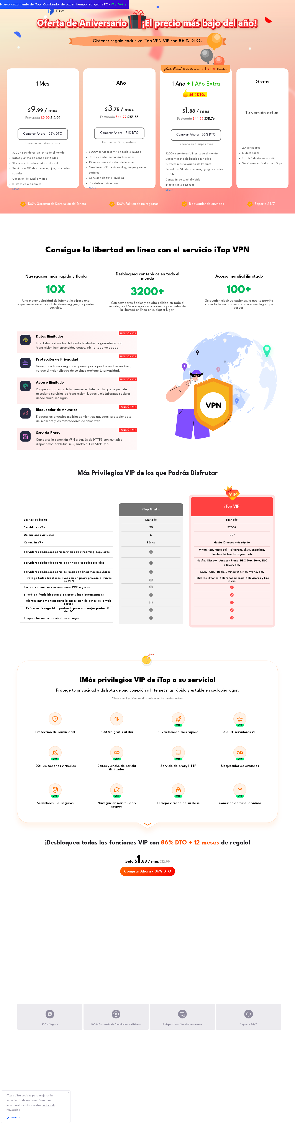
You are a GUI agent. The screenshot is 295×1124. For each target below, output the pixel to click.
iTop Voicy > (120, 4)
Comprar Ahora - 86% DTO (147, 871)
